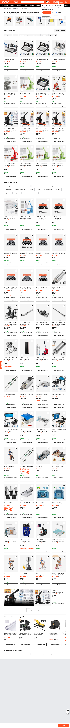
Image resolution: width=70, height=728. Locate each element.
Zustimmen (63, 725)
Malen (61, 23)
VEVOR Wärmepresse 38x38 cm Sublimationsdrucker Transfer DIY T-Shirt (27, 504)
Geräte (10, 8)
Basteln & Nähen (15, 8)
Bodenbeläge (30, 23)
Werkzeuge (8, 23)
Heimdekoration (50, 23)
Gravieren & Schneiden (23, 8)
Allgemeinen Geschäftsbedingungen (50, 16)
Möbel (40, 23)
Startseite (6, 8)
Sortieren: (57, 30)
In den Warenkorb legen (11, 70)
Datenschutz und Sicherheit (12, 725)
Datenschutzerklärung (46, 17)
